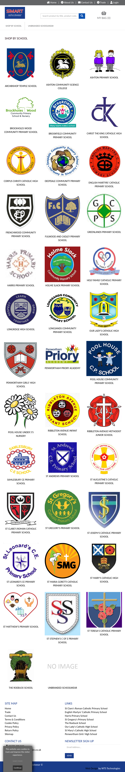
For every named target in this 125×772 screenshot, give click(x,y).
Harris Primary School (76, 715)
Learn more (18, 761)
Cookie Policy (12, 723)
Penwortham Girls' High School (81, 734)
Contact (85, 2)
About (67, 2)
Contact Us (10, 715)
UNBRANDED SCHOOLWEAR (41, 26)
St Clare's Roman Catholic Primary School (86, 708)
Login (114, 2)
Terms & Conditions (15, 719)
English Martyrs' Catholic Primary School (86, 712)
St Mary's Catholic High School (80, 730)
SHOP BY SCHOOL (13, 26)
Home (8, 708)
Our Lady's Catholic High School (81, 726)
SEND (69, 755)
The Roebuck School (75, 723)
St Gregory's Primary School (79, 719)
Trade (101, 2)
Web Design (91, 768)
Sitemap (9, 734)
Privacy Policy (12, 726)
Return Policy (11, 730)
